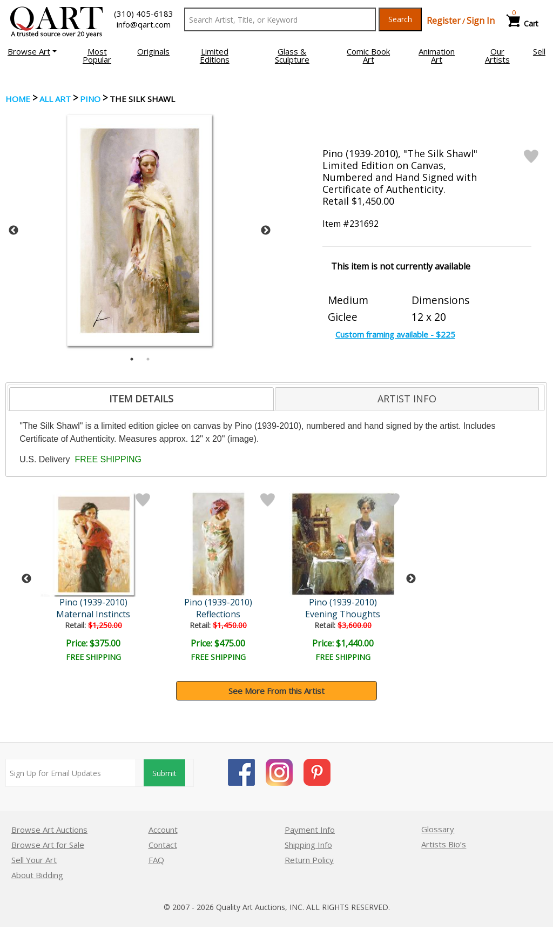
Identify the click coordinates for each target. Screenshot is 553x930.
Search (400, 19)
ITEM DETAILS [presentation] (141, 398)
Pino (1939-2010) (93, 602)
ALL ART (55, 98)
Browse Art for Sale (47, 844)
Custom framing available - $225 (395, 334)
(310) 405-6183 (143, 13)
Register (444, 20)
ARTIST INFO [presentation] (406, 398)
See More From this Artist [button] (276, 690)
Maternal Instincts (93, 614)
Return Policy (309, 859)
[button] (32, 51)
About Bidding (37, 875)
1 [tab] (131, 359)
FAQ (156, 859)
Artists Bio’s (443, 844)
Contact (163, 844)
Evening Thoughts (342, 614)
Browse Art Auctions (49, 829)
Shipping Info (308, 844)
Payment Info (310, 829)
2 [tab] (148, 359)
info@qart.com (144, 24)
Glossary (437, 829)
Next (265, 230)
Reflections (218, 614)
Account (163, 829)
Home (17, 98)
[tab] (141, 399)
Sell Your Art (34, 859)
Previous (13, 230)
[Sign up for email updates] (70, 772)
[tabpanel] (139, 230)
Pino (90, 98)
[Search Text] (280, 19)
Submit (164, 773)
